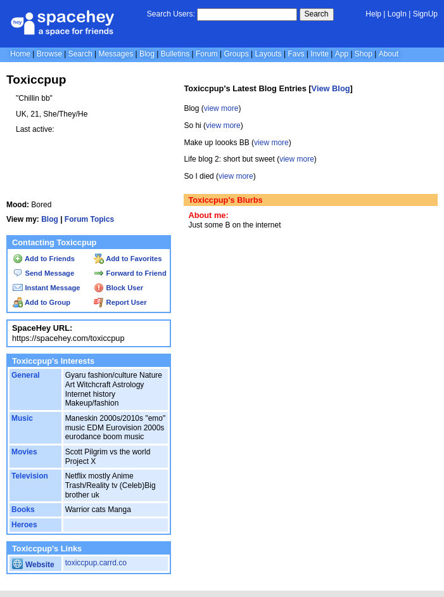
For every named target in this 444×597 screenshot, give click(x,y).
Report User (120, 302)
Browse (49, 53)
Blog (147, 53)
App (341, 53)
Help (373, 14)
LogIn (397, 14)
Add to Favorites (128, 258)
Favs (296, 53)
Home (20, 53)
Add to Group (41, 302)
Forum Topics (89, 219)
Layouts (268, 53)
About (388, 53)
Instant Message (46, 288)
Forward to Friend (130, 273)
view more (221, 108)
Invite (319, 53)
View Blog (331, 88)
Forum (207, 53)
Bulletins (175, 53)
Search (317, 14)
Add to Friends (44, 258)
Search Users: (171, 14)
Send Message (43, 273)
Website (33, 564)
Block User (118, 288)
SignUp (425, 14)
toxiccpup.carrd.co (96, 562)
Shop (363, 53)
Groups (236, 53)
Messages (115, 53)
